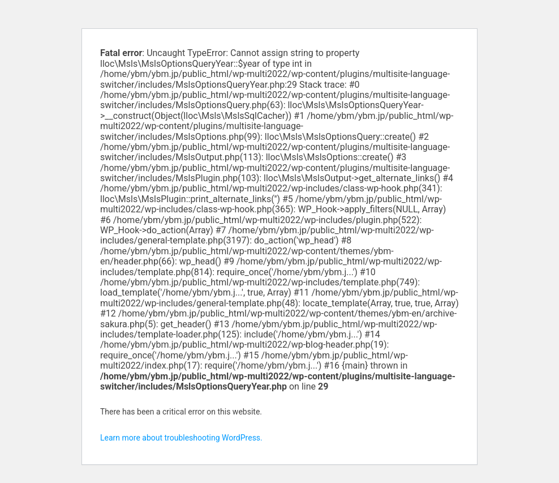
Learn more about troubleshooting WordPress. (181, 437)
